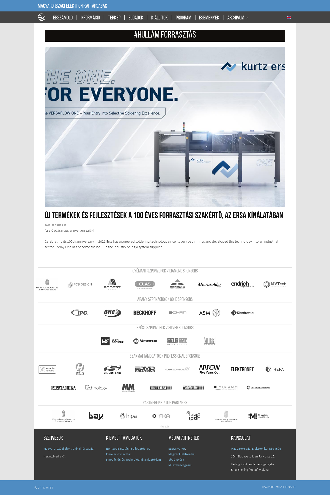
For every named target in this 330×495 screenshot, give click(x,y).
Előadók (136, 18)
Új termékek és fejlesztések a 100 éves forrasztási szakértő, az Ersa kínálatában (164, 216)
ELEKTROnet (176, 448)
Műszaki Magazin (180, 465)
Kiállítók (159, 18)
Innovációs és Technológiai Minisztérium (133, 459)
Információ (90, 18)
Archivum (235, 17)
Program (183, 18)
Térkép (114, 18)
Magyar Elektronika (181, 454)
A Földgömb (43, 17)
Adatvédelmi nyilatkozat (279, 487)
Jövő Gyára (176, 459)
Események (209, 18)
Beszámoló (63, 18)
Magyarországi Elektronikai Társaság (72, 6)
